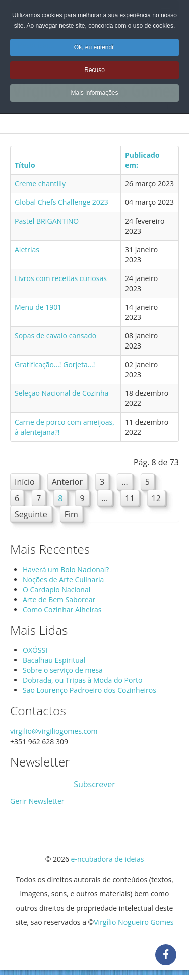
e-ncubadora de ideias (107, 859)
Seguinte (31, 514)
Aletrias (27, 249)
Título (25, 165)
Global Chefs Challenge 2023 (61, 202)
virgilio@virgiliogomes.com (54, 731)
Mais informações (94, 92)
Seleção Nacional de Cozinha (61, 393)
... (124, 482)
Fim (71, 514)
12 (156, 498)
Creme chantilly (40, 183)
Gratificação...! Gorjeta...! (55, 364)
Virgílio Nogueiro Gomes (133, 922)
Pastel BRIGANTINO (47, 221)
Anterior (67, 482)
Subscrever (94, 784)
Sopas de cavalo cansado (55, 335)
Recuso (94, 70)
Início (25, 482)
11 (129, 498)
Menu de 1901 (38, 307)
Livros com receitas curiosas (61, 278)
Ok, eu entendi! (94, 47)
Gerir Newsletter (37, 801)
